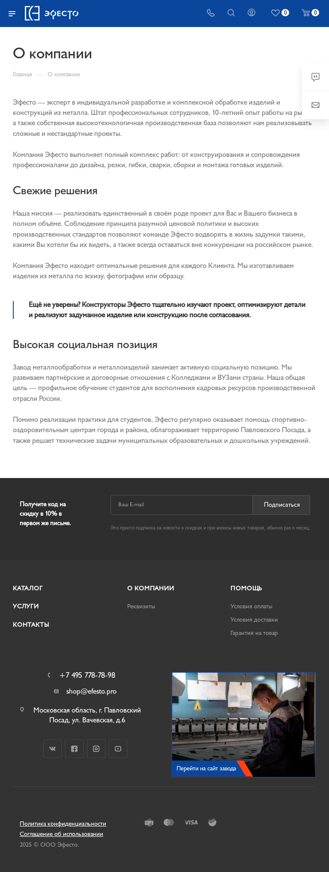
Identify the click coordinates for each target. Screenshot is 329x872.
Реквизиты (141, 606)
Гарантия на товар (254, 633)
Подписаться (282, 505)
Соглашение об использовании (61, 834)
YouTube (118, 749)
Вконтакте (52, 749)
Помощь (246, 588)
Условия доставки (254, 620)
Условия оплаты (251, 606)
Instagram (96, 749)
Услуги (26, 606)
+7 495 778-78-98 (87, 676)
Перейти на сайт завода (206, 768)
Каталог (28, 588)
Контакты (31, 625)
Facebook (74, 749)
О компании (150, 588)
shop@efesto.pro (91, 691)
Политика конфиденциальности (63, 824)
